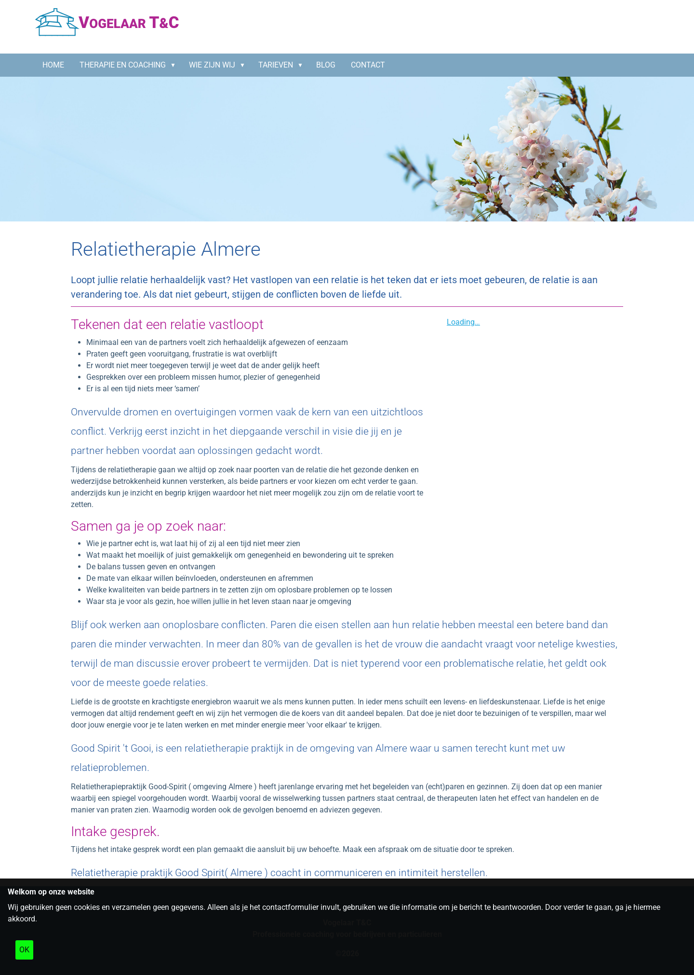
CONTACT (368, 64)
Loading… (463, 322)
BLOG (325, 64)
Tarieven (275, 64)
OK (24, 949)
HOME (53, 64)
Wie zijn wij (212, 64)
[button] (175, 65)
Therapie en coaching (123, 64)
